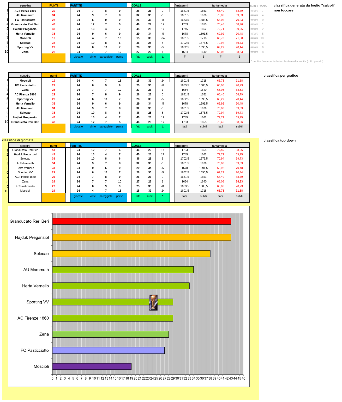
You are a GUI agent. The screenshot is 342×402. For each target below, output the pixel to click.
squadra (25, 145)
